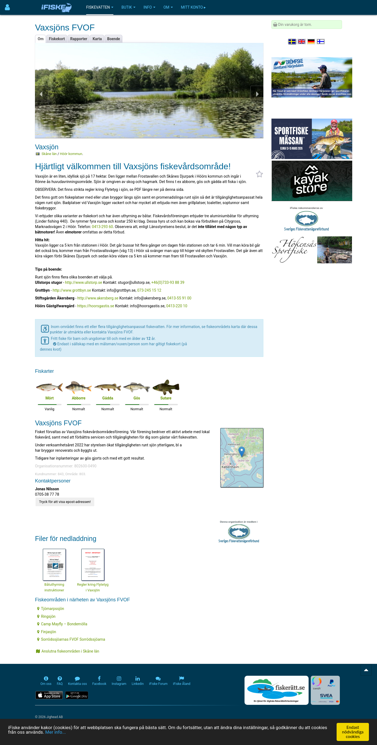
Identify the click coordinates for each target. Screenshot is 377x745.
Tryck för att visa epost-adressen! (65, 502)
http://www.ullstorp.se (83, 282)
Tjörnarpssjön (50, 608)
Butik (128, 7)
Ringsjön (46, 616)
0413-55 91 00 (179, 298)
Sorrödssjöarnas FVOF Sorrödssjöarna (71, 639)
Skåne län (49, 154)
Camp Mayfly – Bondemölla (62, 624)
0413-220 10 (176, 306)
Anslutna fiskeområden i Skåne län (67, 651)
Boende (113, 39)
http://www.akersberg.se (97, 298)
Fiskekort (57, 39)
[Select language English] (302, 41)
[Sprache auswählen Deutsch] (311, 41)
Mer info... (55, 732)
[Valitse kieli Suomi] (321, 41)
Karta (97, 39)
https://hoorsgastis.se (95, 306)
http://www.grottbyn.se (72, 290)
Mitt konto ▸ (193, 7)
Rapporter (78, 39)
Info (149, 7)
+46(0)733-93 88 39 (167, 282)
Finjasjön (46, 632)
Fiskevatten (99, 7)
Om (168, 7)
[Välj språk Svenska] (292, 41)
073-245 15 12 (149, 290)
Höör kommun (71, 154)
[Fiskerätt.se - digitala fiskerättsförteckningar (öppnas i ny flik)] (277, 690)
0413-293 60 (102, 227)
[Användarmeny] (7, 7)
